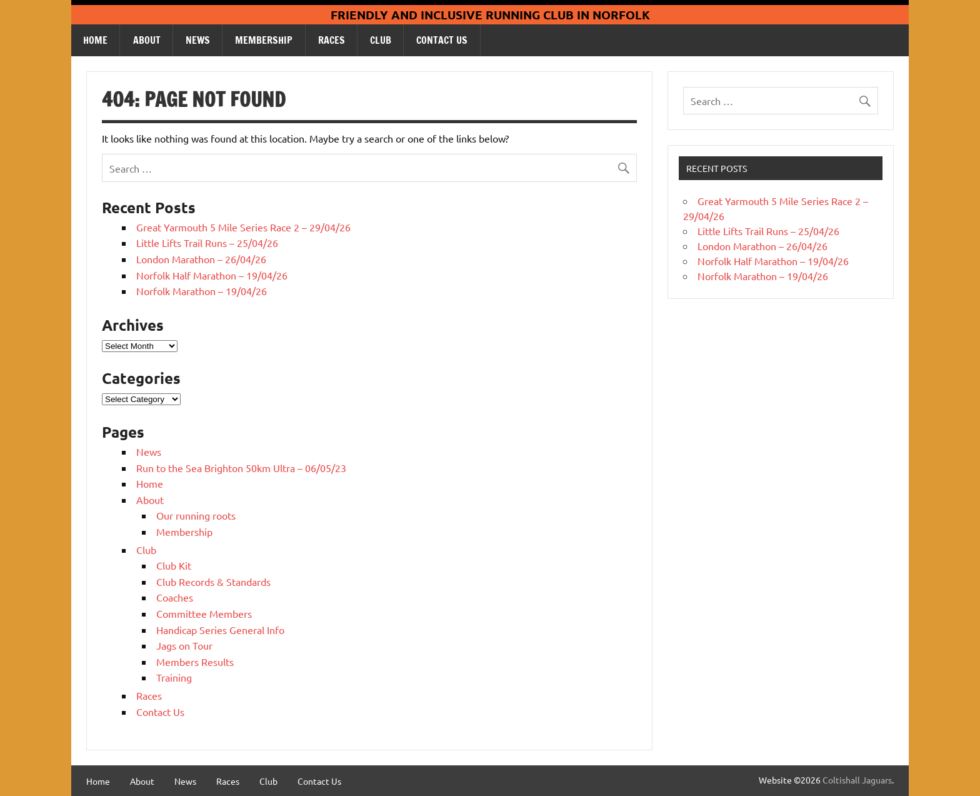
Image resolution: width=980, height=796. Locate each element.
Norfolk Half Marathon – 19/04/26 (212, 275)
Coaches (174, 597)
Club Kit (173, 565)
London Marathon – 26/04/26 (201, 259)
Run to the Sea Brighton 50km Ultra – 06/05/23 (241, 467)
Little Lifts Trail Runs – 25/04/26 (207, 242)
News (198, 40)
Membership (263, 40)
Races (331, 40)
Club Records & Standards (213, 581)
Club (380, 40)
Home (95, 40)
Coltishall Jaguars (857, 779)
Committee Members (204, 613)
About (147, 40)
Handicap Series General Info (220, 629)
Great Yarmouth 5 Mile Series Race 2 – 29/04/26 (243, 227)
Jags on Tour (184, 645)
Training (174, 677)
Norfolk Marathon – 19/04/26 (201, 291)
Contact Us (442, 40)
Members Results (195, 661)
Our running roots (196, 515)
